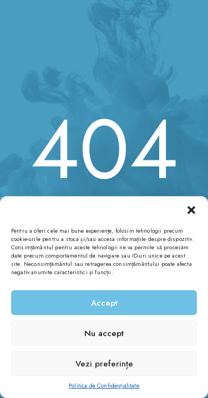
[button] (191, 210)
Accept (104, 303)
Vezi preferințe (104, 364)
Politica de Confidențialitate (104, 385)
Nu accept (104, 333)
